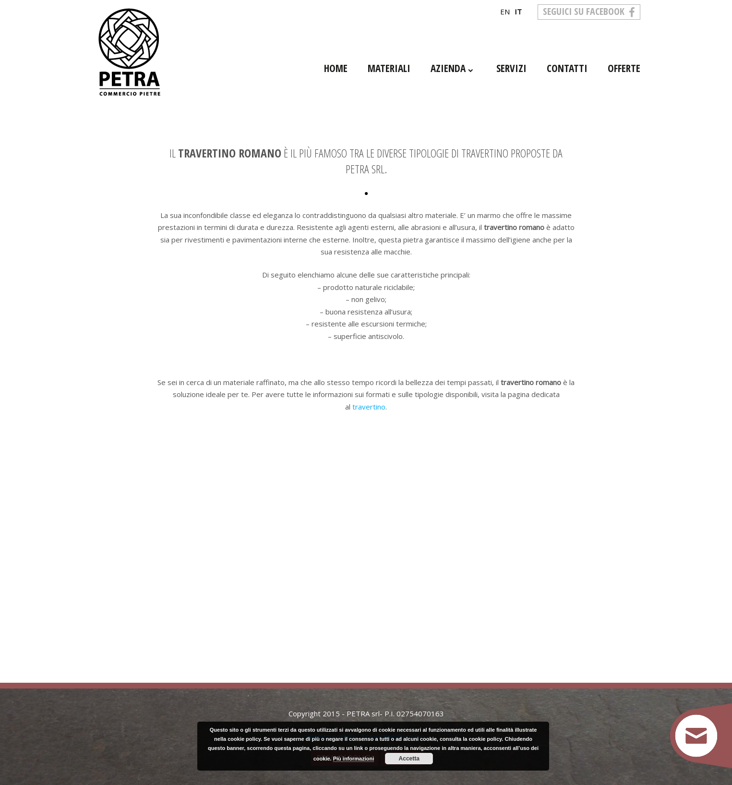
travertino (368, 406)
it (518, 11)
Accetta (409, 758)
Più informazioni (353, 758)
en (505, 11)
